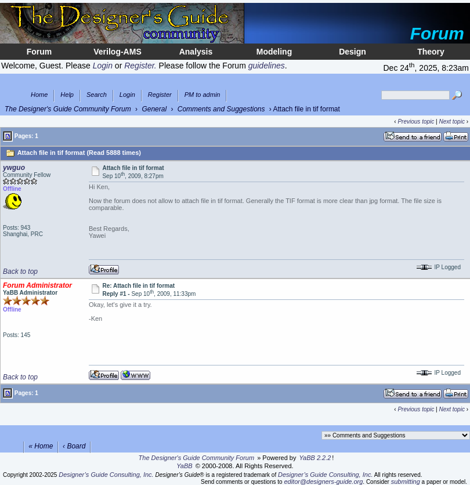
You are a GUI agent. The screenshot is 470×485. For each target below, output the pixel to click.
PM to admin (202, 94)
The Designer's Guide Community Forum (68, 109)
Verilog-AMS (117, 51)
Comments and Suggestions (221, 109)
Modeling (274, 51)
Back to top (20, 271)
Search (97, 94)
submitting (405, 481)
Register (160, 94)
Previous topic (415, 121)
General (154, 109)
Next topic (451, 121)
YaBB (184, 465)
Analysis (196, 51)
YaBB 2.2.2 (315, 457)
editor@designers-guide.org (323, 481)
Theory (430, 51)
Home (39, 94)
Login (127, 94)
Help (67, 94)
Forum (39, 51)
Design (352, 51)
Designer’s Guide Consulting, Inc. (106, 474)
